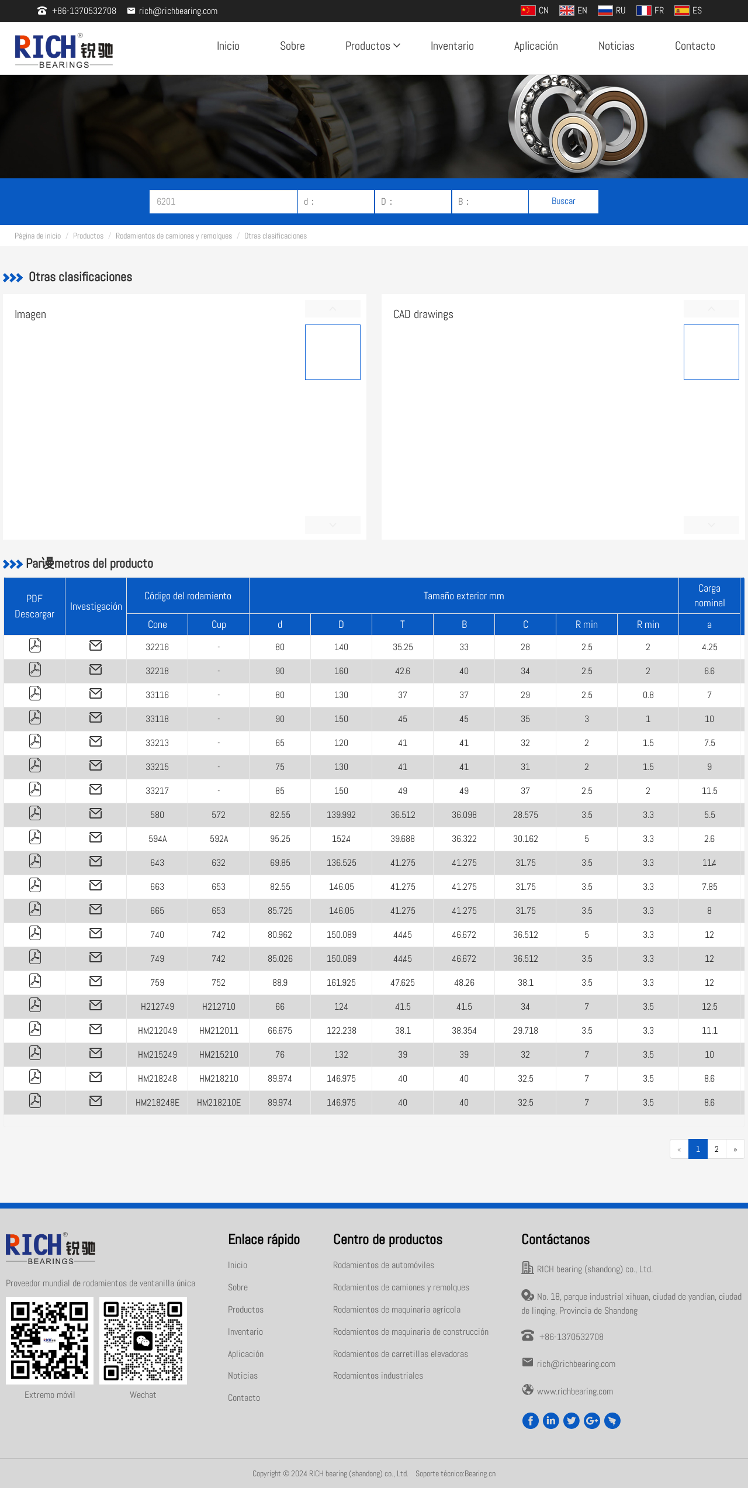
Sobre (292, 45)
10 (709, 719)
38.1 (526, 982)
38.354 (464, 1030)
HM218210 (218, 1078)
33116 (157, 695)
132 (341, 1054)
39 (402, 1054)
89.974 (280, 1078)
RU (612, 10)
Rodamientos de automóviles (383, 1265)
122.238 (341, 1030)
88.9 (280, 982)
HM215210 (218, 1054)
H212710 (219, 1006)
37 (402, 695)
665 (157, 910)
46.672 (464, 934)
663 (157, 887)
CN (535, 10)
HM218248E (157, 1102)
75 (280, 767)
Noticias (616, 45)
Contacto (695, 45)
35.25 (403, 647)
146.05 (341, 887)
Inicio (228, 45)
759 (157, 982)
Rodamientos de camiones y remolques (174, 235)
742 (219, 934)
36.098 (464, 815)
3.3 (648, 815)
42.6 (402, 671)
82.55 (280, 815)
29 (525, 695)
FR (650, 10)
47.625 (402, 982)
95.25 (280, 839)
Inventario (452, 45)
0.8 (648, 695)
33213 (157, 743)
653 (219, 887)
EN (573, 10)
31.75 (525, 863)
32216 (157, 647)
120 (341, 743)
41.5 (403, 1006)
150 (341, 719)
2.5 (587, 647)
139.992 (341, 815)
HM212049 (157, 1030)
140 (341, 647)
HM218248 (157, 1078)
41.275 (402, 863)
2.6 (709, 839)
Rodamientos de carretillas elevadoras (400, 1354)
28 (525, 647)
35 (525, 719)
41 (402, 743)
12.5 (710, 1006)
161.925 (341, 982)
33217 (157, 791)
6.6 (709, 671)
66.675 (280, 1030)
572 (219, 815)
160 (341, 671)
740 (157, 934)
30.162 (525, 839)
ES (688, 10)
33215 (157, 767)
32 (525, 743)
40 (464, 671)
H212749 (157, 1006)
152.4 (341, 839)
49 (402, 791)
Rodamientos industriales (378, 1375)
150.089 (341, 934)
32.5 (526, 1078)
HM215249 (157, 1054)
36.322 (464, 839)
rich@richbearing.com (172, 11)
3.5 (587, 815)
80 (280, 647)
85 (280, 791)
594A (157, 839)
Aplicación (536, 45)
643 (157, 863)
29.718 (525, 1030)
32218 (157, 671)
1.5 (648, 743)
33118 (157, 719)
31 (525, 767)
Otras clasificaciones (275, 235)
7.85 (710, 887)
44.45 (402, 934)
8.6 (709, 1078)
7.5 (709, 743)
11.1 (710, 1030)
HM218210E (219, 1102)
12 (709, 934)
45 (402, 719)
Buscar (564, 201)
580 (157, 815)
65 (280, 743)
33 (464, 647)
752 (219, 982)
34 (525, 671)
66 (280, 1006)
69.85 (280, 863)
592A (219, 839)
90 (280, 671)
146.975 (341, 1078)
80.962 (280, 934)
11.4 (709, 863)
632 (219, 863)
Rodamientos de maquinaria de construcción (411, 1331)
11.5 (710, 791)
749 (157, 958)
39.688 (402, 839)
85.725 (280, 910)
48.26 (464, 982)
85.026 (280, 958)
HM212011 (218, 1030)
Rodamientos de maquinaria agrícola (396, 1309)
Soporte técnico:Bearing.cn (455, 1473)
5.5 (709, 815)
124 (341, 1006)
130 (341, 695)
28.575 (525, 815)
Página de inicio (38, 235)
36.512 (402, 815)
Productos (371, 45)
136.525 (341, 863)
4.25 (710, 647)
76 (280, 1054)
